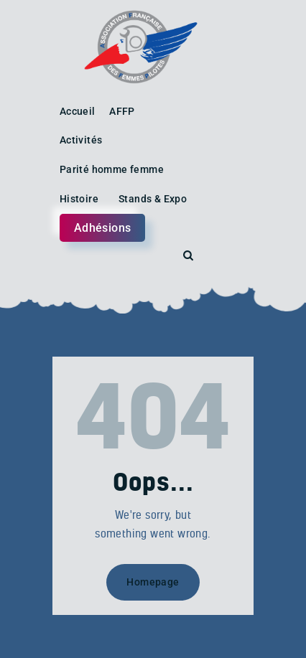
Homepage (152, 582)
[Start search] (188, 255)
